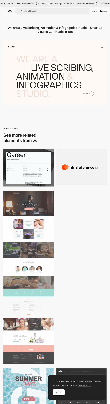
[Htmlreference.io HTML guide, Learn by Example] (81, 167)
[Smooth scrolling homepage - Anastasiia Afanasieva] (81, 209)
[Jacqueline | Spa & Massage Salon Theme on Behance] (28, 277)
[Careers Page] (28, 168)
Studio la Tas (63, 31)
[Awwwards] (10, 11)
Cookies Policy (84, 385)
